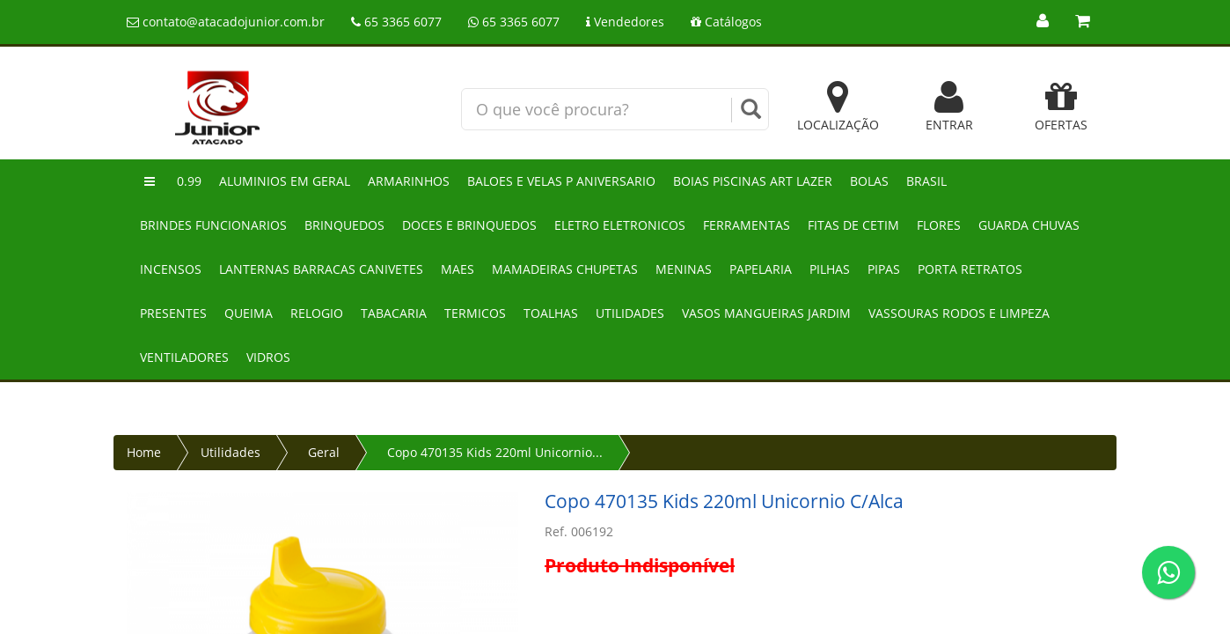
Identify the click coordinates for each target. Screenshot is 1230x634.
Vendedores (625, 21)
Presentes (173, 313)
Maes (457, 269)
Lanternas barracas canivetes (321, 269)
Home (144, 452)
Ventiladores (184, 357)
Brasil (926, 181)
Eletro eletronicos (619, 225)
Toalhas (550, 313)
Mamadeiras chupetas (565, 269)
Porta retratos (970, 269)
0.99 (189, 181)
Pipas (884, 269)
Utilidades (630, 313)
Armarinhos (409, 181)
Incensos (170, 269)
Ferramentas (746, 225)
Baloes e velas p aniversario (561, 181)
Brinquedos (344, 225)
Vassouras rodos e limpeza (959, 313)
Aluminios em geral (284, 181)
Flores (939, 225)
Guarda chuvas (1029, 225)
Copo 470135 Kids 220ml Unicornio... (495, 452)
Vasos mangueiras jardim (766, 313)
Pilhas (829, 269)
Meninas (683, 269)
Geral (324, 452)
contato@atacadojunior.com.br (226, 21)
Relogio (316, 313)
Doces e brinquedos (469, 225)
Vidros (268, 357)
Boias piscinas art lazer (752, 181)
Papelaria (760, 269)
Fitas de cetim (853, 225)
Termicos (475, 313)
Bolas (869, 181)
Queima (248, 313)
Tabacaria (394, 313)
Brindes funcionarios (213, 225)
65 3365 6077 (396, 21)
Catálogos (726, 21)
